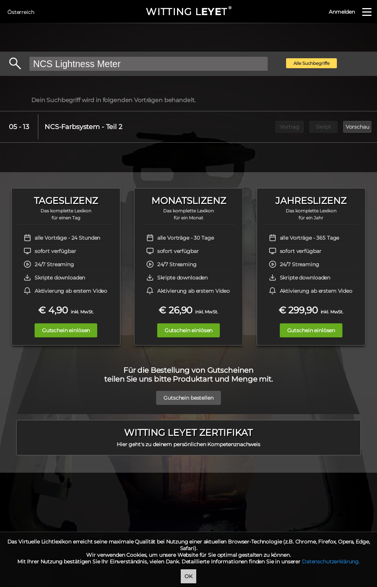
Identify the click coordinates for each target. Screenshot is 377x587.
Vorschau (357, 127)
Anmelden (342, 11)
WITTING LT (188, 12)
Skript (323, 127)
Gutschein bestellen (188, 394)
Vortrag (289, 127)
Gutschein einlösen (66, 330)
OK (188, 576)
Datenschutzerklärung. (331, 561)
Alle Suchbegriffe (311, 63)
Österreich (20, 12)
